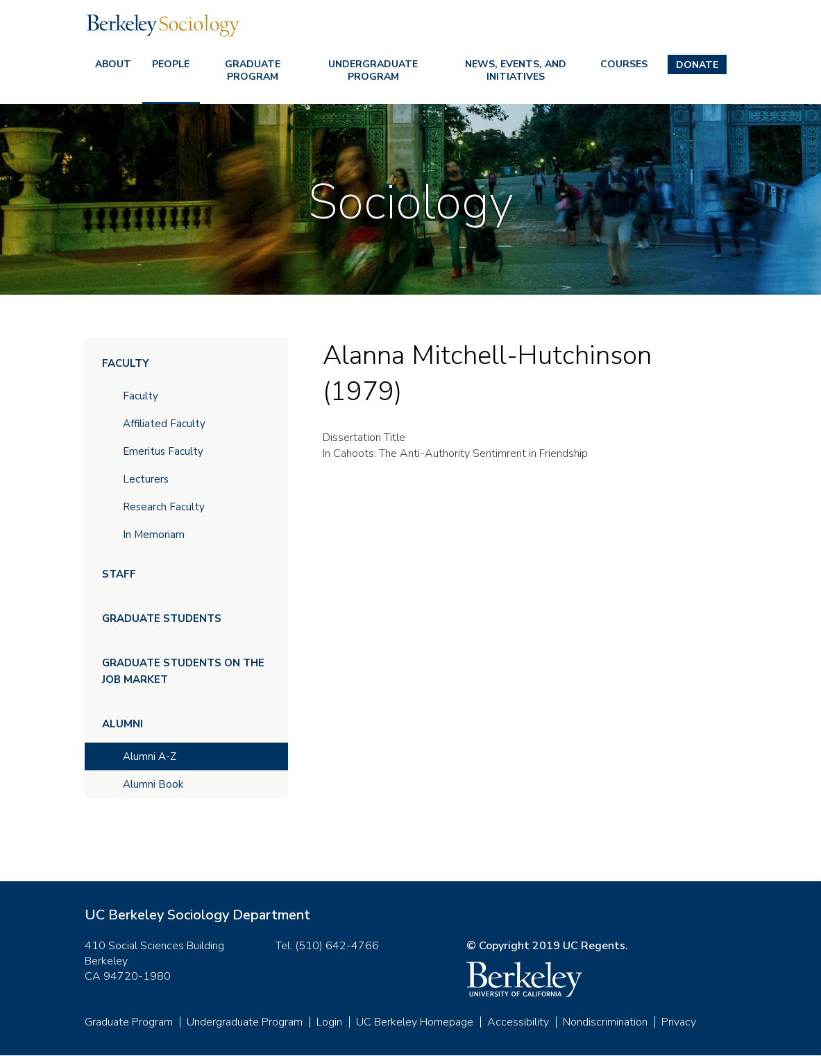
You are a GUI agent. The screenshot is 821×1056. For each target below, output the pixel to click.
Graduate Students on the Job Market (183, 671)
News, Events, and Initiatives (515, 70)
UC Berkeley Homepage (414, 1022)
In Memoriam (154, 535)
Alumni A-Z (149, 756)
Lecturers (146, 479)
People (170, 64)
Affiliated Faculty (164, 424)
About (113, 64)
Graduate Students (161, 618)
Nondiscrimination (605, 1022)
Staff (119, 574)
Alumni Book (153, 784)
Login (329, 1022)
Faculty (125, 363)
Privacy (678, 1022)
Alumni (122, 724)
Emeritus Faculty (163, 451)
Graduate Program (252, 70)
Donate (697, 64)
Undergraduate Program (373, 70)
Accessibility (518, 1022)
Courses (624, 64)
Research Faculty (164, 507)
